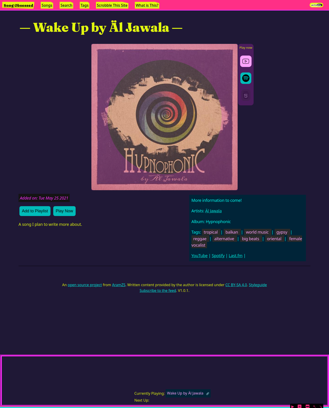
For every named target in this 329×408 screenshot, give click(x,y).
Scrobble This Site (112, 5)
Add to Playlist (35, 211)
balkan (232, 232)
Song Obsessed (18, 5)
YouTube (199, 255)
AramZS (118, 284)
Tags (85, 5)
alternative (224, 238)
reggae (200, 238)
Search (66, 5)
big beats (250, 238)
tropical (211, 232)
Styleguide (258, 284)
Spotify (218, 255)
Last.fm (235, 255)
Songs (47, 5)
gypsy (281, 232)
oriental (274, 238)
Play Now (64, 211)
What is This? (147, 5)
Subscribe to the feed (158, 290)
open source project (85, 284)
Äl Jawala (213, 210)
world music (257, 232)
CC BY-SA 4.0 (236, 284)
